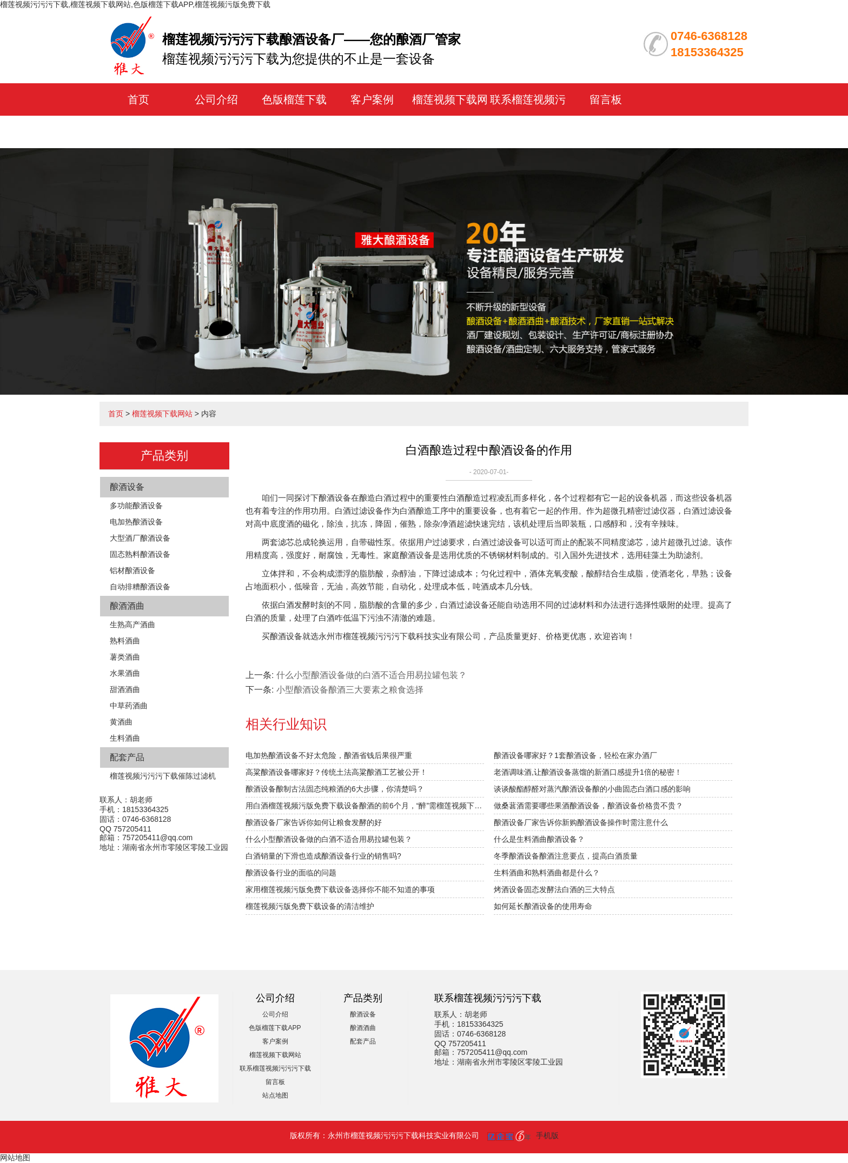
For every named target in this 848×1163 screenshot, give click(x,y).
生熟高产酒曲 (132, 624)
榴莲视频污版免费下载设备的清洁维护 (310, 906)
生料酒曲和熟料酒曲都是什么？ (547, 872)
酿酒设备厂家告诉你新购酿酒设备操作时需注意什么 (581, 822)
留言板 (605, 99)
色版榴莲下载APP (275, 1028)
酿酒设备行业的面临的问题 (291, 872)
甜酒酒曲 (125, 689)
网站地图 (15, 1157)
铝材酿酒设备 (132, 570)
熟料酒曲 (125, 640)
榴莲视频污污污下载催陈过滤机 (163, 776)
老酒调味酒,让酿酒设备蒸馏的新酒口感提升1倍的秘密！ (588, 772)
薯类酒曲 (125, 657)
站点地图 (275, 1095)
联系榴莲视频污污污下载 (275, 1068)
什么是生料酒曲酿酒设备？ (539, 839)
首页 (138, 99)
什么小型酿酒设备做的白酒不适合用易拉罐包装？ (329, 839)
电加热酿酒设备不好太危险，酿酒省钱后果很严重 (329, 755)
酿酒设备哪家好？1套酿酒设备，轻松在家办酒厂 (575, 755)
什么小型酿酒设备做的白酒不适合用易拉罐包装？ (371, 675)
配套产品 (127, 757)
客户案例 (372, 99)
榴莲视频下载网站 (162, 413)
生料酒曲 (125, 738)
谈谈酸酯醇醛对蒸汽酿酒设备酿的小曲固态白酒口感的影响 (592, 789)
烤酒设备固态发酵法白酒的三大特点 (554, 889)
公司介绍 (216, 99)
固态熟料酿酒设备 (140, 554)
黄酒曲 (121, 721)
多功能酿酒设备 (136, 505)
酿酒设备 (127, 486)
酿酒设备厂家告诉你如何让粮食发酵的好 (314, 822)
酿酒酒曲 (127, 605)
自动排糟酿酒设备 (140, 586)
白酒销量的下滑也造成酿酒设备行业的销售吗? (323, 856)
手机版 (547, 1135)
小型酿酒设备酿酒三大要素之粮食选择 (349, 689)
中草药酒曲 (129, 705)
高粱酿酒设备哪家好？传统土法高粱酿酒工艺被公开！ (336, 772)
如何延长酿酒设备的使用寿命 (543, 906)
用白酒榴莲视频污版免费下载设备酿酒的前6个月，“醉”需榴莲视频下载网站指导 (365, 805)
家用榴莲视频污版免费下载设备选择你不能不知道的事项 (340, 889)
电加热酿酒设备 (136, 521)
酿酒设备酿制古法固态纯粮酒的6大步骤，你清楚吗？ (335, 789)
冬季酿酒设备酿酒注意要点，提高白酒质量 (566, 856)
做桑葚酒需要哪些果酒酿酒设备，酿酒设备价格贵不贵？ (588, 805)
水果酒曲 (125, 673)
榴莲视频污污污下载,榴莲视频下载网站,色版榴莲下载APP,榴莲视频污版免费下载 (135, 4)
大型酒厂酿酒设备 (140, 538)
